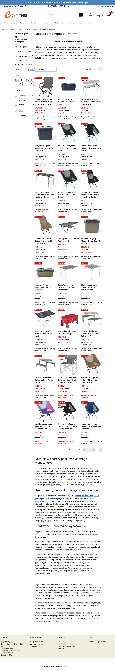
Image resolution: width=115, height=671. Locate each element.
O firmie (62, 644)
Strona (87, 69)
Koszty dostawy (7, 648)
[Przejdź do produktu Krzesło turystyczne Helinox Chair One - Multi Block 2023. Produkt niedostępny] (45, 411)
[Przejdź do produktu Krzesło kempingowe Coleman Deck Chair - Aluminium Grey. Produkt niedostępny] (68, 365)
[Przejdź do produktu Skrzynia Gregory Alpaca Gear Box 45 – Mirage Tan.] (45, 272)
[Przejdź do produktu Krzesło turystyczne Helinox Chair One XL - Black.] (68, 133)
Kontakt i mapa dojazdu (97, 642)
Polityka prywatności (67, 646)
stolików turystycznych (57, 498)
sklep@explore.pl (105, 6)
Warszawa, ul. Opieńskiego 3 (14, 6)
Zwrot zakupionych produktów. (12, 644)
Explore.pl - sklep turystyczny (11, 29)
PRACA (61, 648)
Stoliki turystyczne (24, 64)
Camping (36, 29)
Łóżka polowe (24, 60)
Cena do (29, 80)
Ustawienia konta (36, 644)
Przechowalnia (35, 646)
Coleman (22, 96)
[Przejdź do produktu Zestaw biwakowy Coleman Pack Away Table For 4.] (92, 318)
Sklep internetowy (55, 666)
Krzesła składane (24, 56)
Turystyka (27, 29)
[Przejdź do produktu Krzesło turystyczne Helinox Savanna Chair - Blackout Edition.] (92, 179)
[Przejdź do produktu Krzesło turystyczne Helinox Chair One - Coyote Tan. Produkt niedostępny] (92, 365)
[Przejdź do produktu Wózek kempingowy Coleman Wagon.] (68, 318)
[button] (81, 15)
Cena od (18, 80)
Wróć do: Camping (23, 51)
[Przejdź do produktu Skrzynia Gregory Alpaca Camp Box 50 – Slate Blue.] (45, 133)
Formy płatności (7, 653)
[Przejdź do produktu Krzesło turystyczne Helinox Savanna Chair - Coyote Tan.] (45, 226)
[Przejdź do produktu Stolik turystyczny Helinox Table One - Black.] (45, 318)
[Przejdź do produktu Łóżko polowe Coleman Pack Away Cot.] (68, 226)
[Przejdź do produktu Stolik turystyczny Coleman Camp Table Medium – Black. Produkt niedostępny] (45, 179)
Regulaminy (5, 642)
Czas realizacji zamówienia (11, 651)
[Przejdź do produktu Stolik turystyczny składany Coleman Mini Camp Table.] (92, 86)
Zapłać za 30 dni (7, 655)
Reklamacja (5, 646)
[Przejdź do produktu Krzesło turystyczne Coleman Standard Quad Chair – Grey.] (45, 86)
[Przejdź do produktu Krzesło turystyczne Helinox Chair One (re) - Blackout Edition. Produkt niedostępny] (68, 411)
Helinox (21, 105)
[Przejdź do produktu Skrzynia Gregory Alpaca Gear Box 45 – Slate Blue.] (68, 86)
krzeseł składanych (84, 496)
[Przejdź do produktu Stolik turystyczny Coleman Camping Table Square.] (92, 272)
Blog (60, 642)
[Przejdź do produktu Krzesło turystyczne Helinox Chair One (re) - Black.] (92, 133)
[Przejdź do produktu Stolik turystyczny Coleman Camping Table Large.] (68, 272)
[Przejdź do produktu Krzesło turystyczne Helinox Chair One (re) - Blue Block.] (92, 411)
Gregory (22, 100)
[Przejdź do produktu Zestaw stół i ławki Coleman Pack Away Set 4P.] (45, 365)
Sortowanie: (38, 65)
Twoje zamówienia (37, 642)
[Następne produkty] (89, 450)
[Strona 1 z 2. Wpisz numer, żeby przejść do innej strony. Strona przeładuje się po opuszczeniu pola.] (92, 69)
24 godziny (23, 116)
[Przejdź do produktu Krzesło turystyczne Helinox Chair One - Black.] (68, 179)
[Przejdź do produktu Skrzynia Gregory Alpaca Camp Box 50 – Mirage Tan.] (92, 226)
